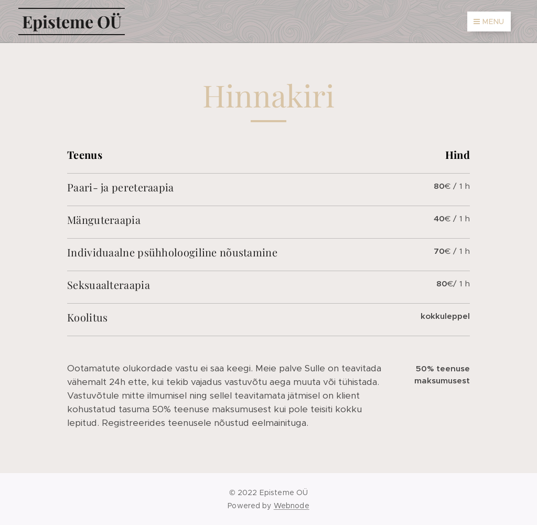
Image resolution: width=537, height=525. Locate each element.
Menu (489, 21)
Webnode (291, 505)
